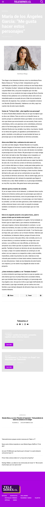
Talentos (37, 498)
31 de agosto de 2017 (7, 36)
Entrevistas (5, 11)
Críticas (7, 500)
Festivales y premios (11, 498)
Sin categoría (8, 333)
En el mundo (8, 355)
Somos (15, 500)
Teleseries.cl (22, 321)
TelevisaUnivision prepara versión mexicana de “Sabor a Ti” (19, 439)
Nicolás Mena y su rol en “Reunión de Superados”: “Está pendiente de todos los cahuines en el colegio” (22, 419)
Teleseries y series (25, 498)
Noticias (4, 495)
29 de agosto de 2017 (10, 340)
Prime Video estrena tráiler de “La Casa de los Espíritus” (18, 458)
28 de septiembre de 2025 (27, 422)
